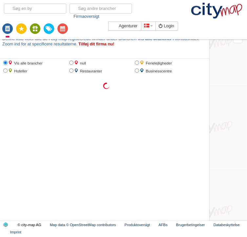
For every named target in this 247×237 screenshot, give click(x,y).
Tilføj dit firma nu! (96, 43)
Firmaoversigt (86, 16)
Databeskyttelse (227, 225)
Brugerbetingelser (190, 225)
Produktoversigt (137, 225)
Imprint (15, 232)
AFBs (162, 225)
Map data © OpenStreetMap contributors (83, 225)
